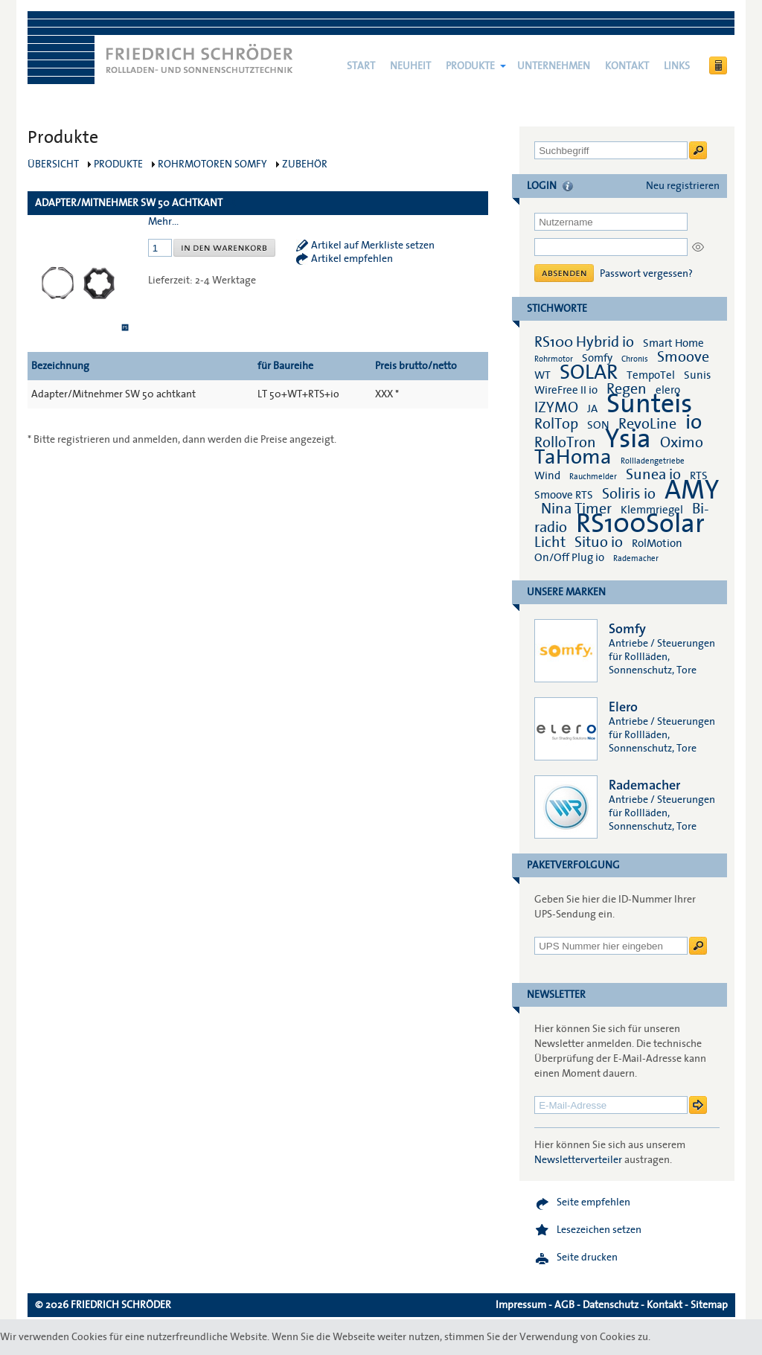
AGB (564, 1305)
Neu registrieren (683, 186)
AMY (692, 490)
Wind (547, 475)
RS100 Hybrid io (584, 342)
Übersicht (53, 164)
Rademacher (636, 558)
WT (542, 375)
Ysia (628, 439)
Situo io (598, 542)
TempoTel (651, 375)
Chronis (634, 359)
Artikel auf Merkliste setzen (373, 246)
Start (361, 66)
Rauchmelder (593, 476)
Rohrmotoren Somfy (212, 164)
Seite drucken (587, 1257)
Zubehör (304, 164)
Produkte (470, 66)
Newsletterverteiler (578, 1160)
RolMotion (657, 543)
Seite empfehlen (593, 1202)
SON (598, 425)
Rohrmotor (553, 359)
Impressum (521, 1305)
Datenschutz (610, 1305)
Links (677, 66)
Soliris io (629, 494)
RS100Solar (640, 523)
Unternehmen (553, 66)
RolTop (556, 424)
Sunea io (653, 475)
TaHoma (573, 457)
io (693, 422)
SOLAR (589, 372)
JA (593, 408)
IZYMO (556, 408)
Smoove (683, 357)
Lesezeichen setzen (599, 1230)
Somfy (597, 358)
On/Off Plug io (569, 557)
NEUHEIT (410, 66)
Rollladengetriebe (653, 461)
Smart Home (673, 343)
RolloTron (565, 443)
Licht (550, 542)
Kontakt (627, 66)
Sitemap (709, 1305)
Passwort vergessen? (646, 274)
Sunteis (649, 404)
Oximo (681, 443)
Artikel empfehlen (352, 259)
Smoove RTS (563, 495)
